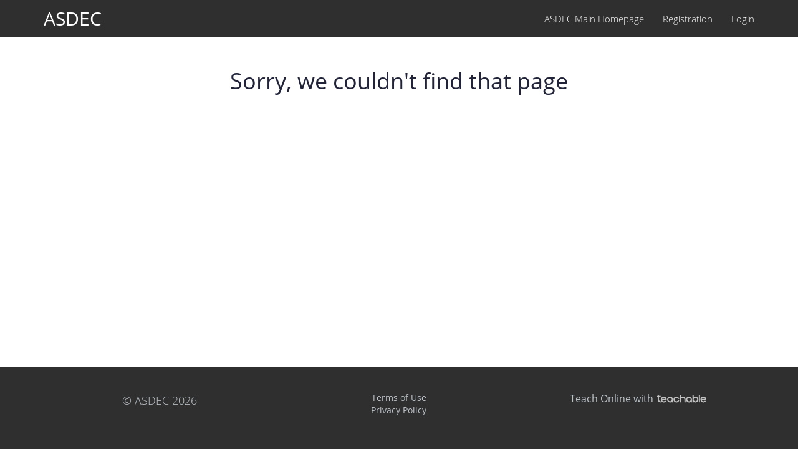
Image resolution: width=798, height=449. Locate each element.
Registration (688, 18)
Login (742, 18)
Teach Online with (638, 398)
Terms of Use (399, 397)
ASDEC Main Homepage (594, 18)
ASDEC (73, 18)
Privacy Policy (398, 410)
